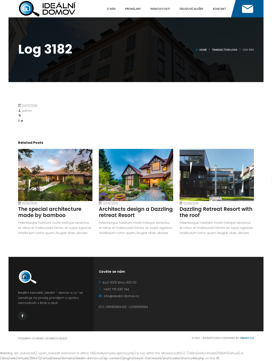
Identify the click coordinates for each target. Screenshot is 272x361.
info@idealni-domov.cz (119, 296)
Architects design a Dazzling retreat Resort (136, 212)
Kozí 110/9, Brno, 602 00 (117, 282)
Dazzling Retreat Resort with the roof (216, 212)
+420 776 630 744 (114, 289)
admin (27, 111)
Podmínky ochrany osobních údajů (42, 338)
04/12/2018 (29, 106)
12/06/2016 (29, 203)
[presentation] (185, 168)
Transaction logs (224, 50)
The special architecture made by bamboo (49, 212)
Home (203, 50)
